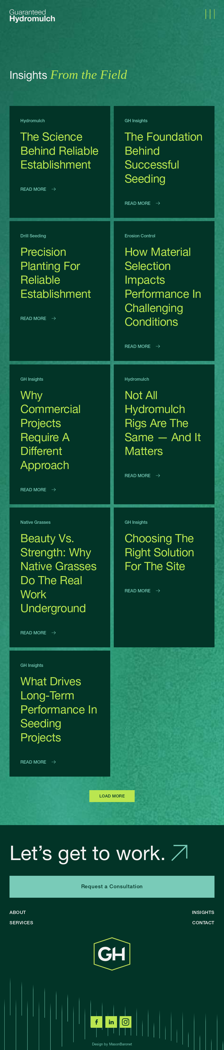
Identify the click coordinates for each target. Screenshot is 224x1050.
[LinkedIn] (112, 1026)
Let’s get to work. (98, 853)
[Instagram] (126, 1026)
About (18, 912)
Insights (203, 912)
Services (21, 922)
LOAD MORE (112, 796)
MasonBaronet (120, 1044)
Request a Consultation (112, 886)
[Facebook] (97, 1026)
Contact (203, 922)
